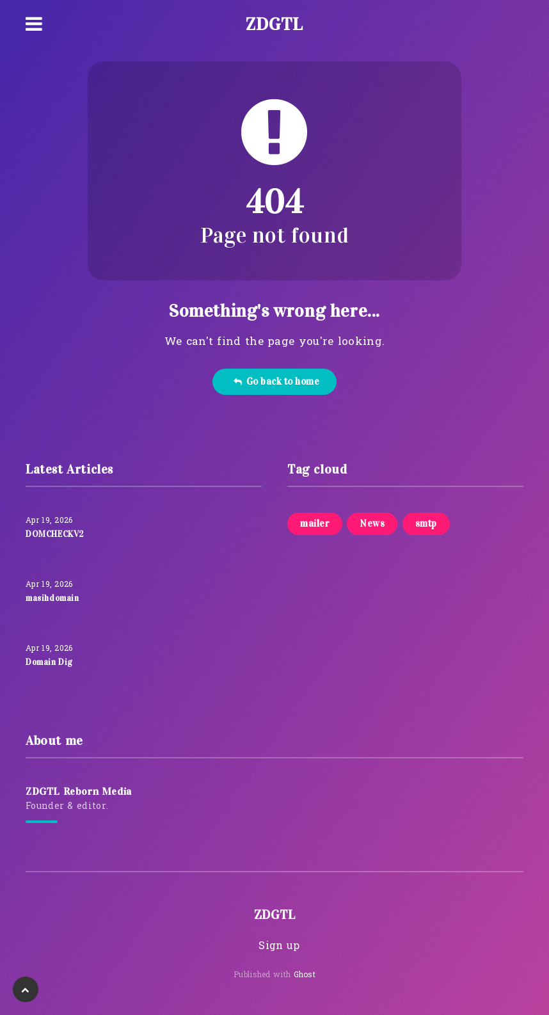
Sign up (279, 946)
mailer (315, 523)
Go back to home (276, 381)
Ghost (305, 975)
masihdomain (52, 598)
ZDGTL (274, 24)
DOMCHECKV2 (55, 534)
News (372, 523)
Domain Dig (49, 662)
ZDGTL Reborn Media (79, 791)
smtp (426, 523)
